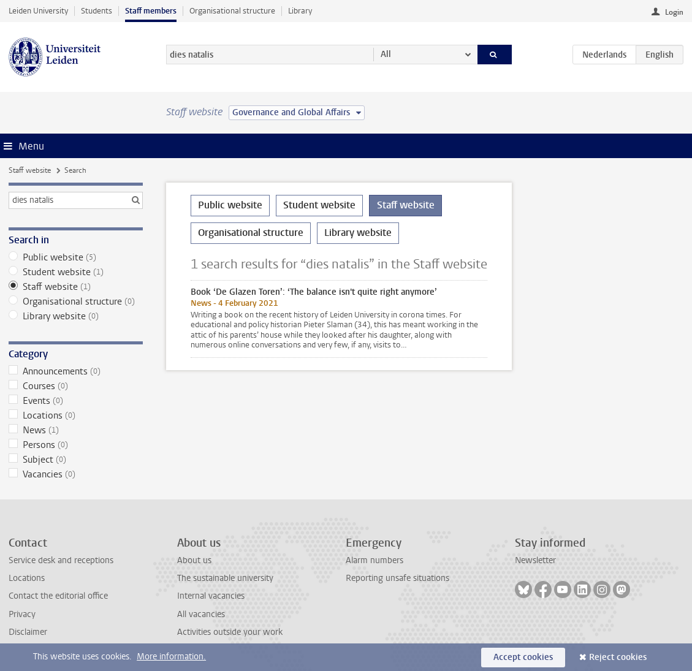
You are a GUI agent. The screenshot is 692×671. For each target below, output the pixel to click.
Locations (76, 415)
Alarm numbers (374, 560)
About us (194, 560)
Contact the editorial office (58, 596)
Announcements (76, 371)
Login (674, 12)
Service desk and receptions (61, 560)
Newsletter (535, 560)
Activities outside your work (230, 632)
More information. (171, 656)
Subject (76, 459)
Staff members (151, 11)
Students (96, 11)
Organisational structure (232, 11)
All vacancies (201, 614)
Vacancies (76, 474)
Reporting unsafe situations (397, 578)
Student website (76, 272)
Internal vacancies (211, 596)
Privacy (22, 614)
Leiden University (38, 11)
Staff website (30, 170)
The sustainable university (225, 578)
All (386, 54)
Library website (76, 316)
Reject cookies (618, 657)
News (76, 430)
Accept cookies (523, 657)
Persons (76, 445)
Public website (76, 257)
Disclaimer (28, 632)
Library (300, 11)
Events (76, 401)
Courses (76, 386)
